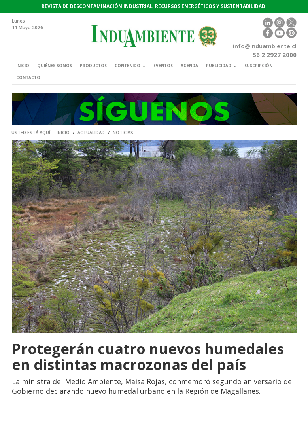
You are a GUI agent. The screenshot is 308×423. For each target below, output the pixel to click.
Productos (93, 65)
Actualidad (91, 132)
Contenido (130, 65)
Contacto (28, 77)
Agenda (189, 65)
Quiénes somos (54, 65)
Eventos (163, 65)
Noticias (123, 132)
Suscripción (258, 65)
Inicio (22, 65)
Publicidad (221, 65)
